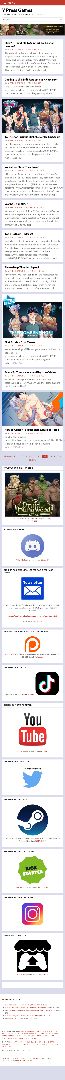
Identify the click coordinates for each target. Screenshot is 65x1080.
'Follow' (15, 838)
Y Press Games (17, 10)
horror (52, 1042)
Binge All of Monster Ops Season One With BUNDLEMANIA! (28, 1010)
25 (59, 456)
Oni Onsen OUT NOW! (14, 1018)
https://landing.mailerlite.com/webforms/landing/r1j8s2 (32, 616)
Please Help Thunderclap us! (22, 267)
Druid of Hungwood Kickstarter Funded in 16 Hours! (25, 1007)
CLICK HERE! (29, 695)
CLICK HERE (19, 518)
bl (18, 1044)
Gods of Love (32, 1038)
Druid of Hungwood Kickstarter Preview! (21, 1015)
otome (42, 1042)
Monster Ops (43, 1036)
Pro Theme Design (23, 1060)
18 (26, 456)
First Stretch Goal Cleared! (21, 342)
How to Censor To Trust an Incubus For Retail (32, 429)
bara (15, 1042)
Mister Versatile (30, 1033)
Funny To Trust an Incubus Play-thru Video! (31, 372)
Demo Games (8, 1036)
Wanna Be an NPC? (16, 203)
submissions (28, 1044)
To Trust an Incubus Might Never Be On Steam (32, 136)
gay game (31, 1042)
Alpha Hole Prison (25, 1036)
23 (50, 456)
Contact (6, 1058)
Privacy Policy (36, 621)
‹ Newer (8, 456)
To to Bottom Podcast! (19, 233)
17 (21, 456)
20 (34, 456)
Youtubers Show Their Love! (22, 167)
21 (39, 456)
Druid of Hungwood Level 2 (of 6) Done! (20, 1005)
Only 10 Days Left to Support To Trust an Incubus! (29, 44)
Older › (32, 460)
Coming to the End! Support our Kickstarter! (32, 79)
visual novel (8, 1044)
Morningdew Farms (50, 1033)
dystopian (42, 1044)
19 (30, 456)
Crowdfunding (44, 1031)
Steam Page (34, 838)
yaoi (22, 1042)
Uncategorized (26, 1031)
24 (55, 456)
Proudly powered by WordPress (28, 1058)
